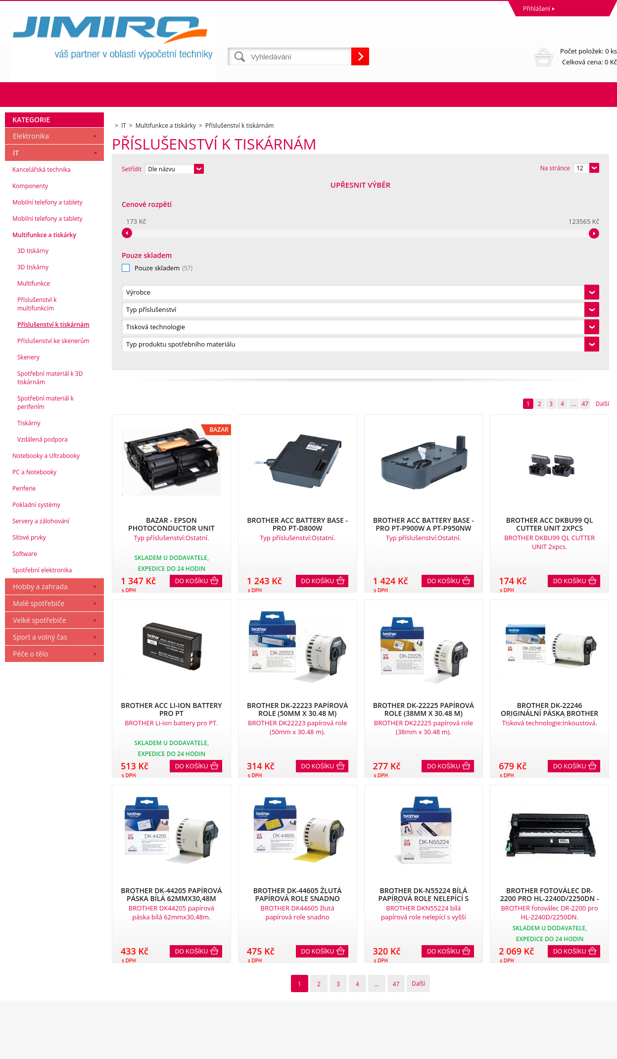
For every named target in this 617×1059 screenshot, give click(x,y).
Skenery (28, 544)
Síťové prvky (29, 724)
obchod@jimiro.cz (336, 1010)
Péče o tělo (30, 840)
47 (584, 217)
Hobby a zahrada (40, 773)
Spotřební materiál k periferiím (45, 589)
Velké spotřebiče (39, 806)
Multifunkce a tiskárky (44, 421)
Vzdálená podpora (42, 626)
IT (16, 339)
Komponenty (30, 372)
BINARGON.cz (598, 1049)
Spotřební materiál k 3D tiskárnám (50, 564)
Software (24, 740)
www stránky (558, 1049)
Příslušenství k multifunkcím (37, 490)
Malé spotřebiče (38, 790)
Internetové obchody (504, 1049)
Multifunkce (33, 470)
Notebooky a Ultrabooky (46, 642)
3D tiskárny (32, 437)
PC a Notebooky (34, 659)
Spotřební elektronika (42, 757)
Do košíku (191, 394)
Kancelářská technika (41, 356)
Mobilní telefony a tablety (47, 389)
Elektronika (31, 322)
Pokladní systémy (36, 691)
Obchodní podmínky (35, 966)
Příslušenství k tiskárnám (53, 511)
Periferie (24, 675)
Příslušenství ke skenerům (53, 527)
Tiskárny (29, 609)
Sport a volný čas (40, 823)
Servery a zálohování (40, 708)
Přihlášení (536, 8)
